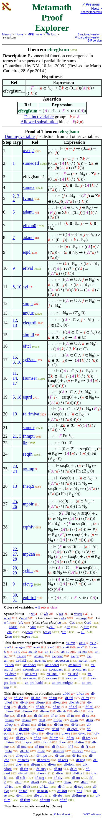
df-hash (42, 791)
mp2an (29, 554)
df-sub (20, 778)
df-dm (53, 738)
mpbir (28, 504)
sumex (29, 187)
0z (25, 442)
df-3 (18, 782)
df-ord (46, 742)
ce (28, 636)
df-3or (18, 698)
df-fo (8, 751)
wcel (7, 618)
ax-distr (10, 674)
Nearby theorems (91, 12)
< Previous (91, 4)
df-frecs (23, 760)
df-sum (45, 800)
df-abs (57, 795)
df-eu (56, 702)
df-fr (34, 733)
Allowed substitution (39, 121)
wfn (6, 622)
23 (14, 466)
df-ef (63, 800)
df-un (55, 715)
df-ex (85, 698)
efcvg (28, 584)
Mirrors (6, 34)
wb (46, 614)
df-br (74, 724)
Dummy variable (20, 136)
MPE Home (35, 34)
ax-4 (36, 647)
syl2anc (30, 359)
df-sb (24, 702)
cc (73, 622)
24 (14, 471)
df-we (66, 733)
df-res (86, 738)
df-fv (41, 751)
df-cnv (20, 738)
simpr (28, 303)
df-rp (84, 782)
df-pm (35, 764)
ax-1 (82, 643)
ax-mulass (79, 669)
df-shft (62, 791)
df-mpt (24, 729)
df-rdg (80, 760)
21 (14, 436)
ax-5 (51, 647)
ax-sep (21, 656)
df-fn (55, 746)
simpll (28, 334)
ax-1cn (83, 660)
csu (9, 636)
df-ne (56, 707)
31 (14, 600)
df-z (51, 782)
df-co (37, 738)
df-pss (9, 720)
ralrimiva (31, 414)
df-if (42, 720)
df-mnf (42, 773)
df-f (70, 746)
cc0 (88, 622)
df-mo (40, 702)
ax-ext (82, 651)
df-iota (22, 746)
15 (14, 357)
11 (14, 373)
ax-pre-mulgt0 (62, 683)
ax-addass (56, 669)
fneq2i (28, 486)
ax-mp (28, 468)
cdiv (33, 627)
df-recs (63, 760)
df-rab (61, 711)
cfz (9, 632)
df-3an (35, 698)
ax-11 (49, 651)
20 (14, 568)
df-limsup (79, 795)
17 (14, 383)
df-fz (26, 786)
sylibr (28, 570)
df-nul (26, 720)
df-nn (76, 778)
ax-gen (20, 647)
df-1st (76, 755)
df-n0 (35, 782)
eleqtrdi (30, 322)
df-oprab (22, 755)
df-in (70, 715)
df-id (55, 729)
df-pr (89, 720)
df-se (50, 733)
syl (25, 286)
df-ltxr (77, 773)
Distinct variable (39, 116)
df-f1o (24, 751)
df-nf (8, 702)
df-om (59, 755)
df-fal (69, 698)
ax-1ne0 (52, 674)
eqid (27, 252)
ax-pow (57, 656)
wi (33, 614)
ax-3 (8, 647)
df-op (8, 724)
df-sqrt (39, 795)
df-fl (61, 786)
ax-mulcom (31, 669)
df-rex (9, 711)
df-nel (73, 707)
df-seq (78, 786)
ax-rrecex (30, 678)
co (59, 622)
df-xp (82, 733)
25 (14, 501)
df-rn (70, 738)
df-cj (80, 791)
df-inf (58, 769)
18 (19, 397)
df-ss (85, 715)
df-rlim (25, 800)
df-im (20, 795)
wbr (63, 618)
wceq (78, 614)
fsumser (30, 378)
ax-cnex (40, 660)
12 (14, 320)
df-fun (39, 746)
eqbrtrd (29, 597)
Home (19, 34)
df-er (19, 764)
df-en (51, 764)
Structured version (89, 34)
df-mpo (41, 755)
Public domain (62, 814)
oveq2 (28, 150)
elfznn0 (29, 225)
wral (24, 618)
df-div (58, 778)
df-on (63, 742)
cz (68, 627)
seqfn (28, 454)
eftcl (27, 346)
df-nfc (40, 707)
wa (61, 614)
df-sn (74, 720)
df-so (19, 733)
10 (19, 286)
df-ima (9, 742)
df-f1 (84, 746)
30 (14, 595)
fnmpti (29, 436)
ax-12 (65, 651)
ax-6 (66, 647)
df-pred (28, 742)
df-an (80, 693)
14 (14, 378)
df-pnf (22, 773)
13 (14, 325)
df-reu (44, 711)
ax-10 (33, 651)
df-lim (79, 742)
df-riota (77, 751)
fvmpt (28, 198)
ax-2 (93, 643)
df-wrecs (43, 760)
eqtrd (27, 397)
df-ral (89, 707)
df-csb (21, 715)
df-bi (66, 693)
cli (83, 632)
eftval (28, 268)
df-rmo (27, 711)
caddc (13, 627)
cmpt (83, 618)
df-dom (69, 764)
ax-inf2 (21, 660)
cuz (86, 627)
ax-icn (9, 665)
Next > (96, 8)
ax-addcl (29, 665)
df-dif (38, 715)
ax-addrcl (52, 665)
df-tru (53, 698)
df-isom (58, 751)
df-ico (9, 786)
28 (14, 559)
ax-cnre (51, 678)
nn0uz (28, 313)
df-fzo (44, 786)
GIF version (94, 40)
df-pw (58, 720)
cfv (21, 622)
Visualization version (87, 37)
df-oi (73, 769)
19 (14, 414)
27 (14, 554)
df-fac (23, 791)
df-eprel (72, 729)
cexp (47, 632)
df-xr (60, 773)
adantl (28, 212)
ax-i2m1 (31, 674)
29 (14, 573)
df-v (77, 711)
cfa (64, 632)
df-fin (24, 769)
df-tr (40, 729)
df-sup (40, 769)
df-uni (25, 724)
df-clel (22, 707)
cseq (29, 632)
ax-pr (74, 656)
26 (14, 506)
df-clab (74, 702)
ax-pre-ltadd (34, 683)
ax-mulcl (75, 665)
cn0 (52, 627)
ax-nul (39, 656)
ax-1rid (73, 674)
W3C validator (92, 814)
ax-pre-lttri (74, 678)
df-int (42, 724)
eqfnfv (29, 527)
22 (14, 549)
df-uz (67, 782)
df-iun (58, 724)
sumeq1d (31, 163)
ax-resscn (62, 660)
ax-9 (17, 651)
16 (19, 362)
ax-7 (80, 647)
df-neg (39, 778)
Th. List (51, 34)
